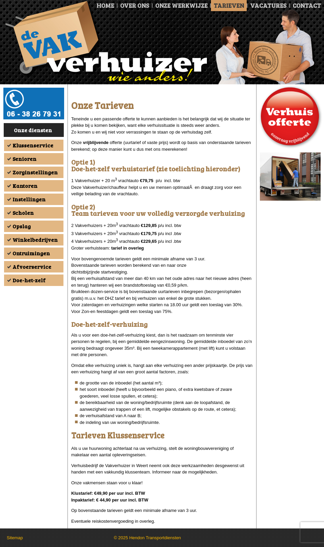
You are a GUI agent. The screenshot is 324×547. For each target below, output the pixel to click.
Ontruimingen (31, 253)
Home (105, 5)
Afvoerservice (31, 266)
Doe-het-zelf (29, 280)
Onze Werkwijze (181, 5)
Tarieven (229, 5)
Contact (307, 5)
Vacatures (268, 5)
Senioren (24, 158)
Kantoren (24, 185)
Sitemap (15, 537)
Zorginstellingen (35, 172)
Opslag (21, 226)
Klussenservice (32, 145)
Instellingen (29, 199)
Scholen (23, 212)
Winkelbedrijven (35, 239)
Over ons (134, 5)
